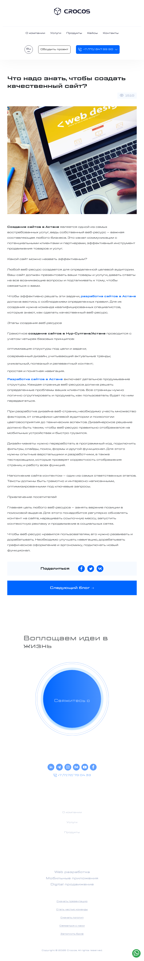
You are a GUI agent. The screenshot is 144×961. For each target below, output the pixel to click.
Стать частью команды (72, 910)
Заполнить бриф (72, 934)
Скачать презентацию (72, 901)
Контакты (111, 33)
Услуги (55, 33)
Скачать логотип (72, 918)
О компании (35, 33)
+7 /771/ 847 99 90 (95, 49)
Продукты (74, 33)
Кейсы (92, 33)
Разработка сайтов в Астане (35, 379)
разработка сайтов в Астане (108, 296)
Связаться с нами (72, 926)
